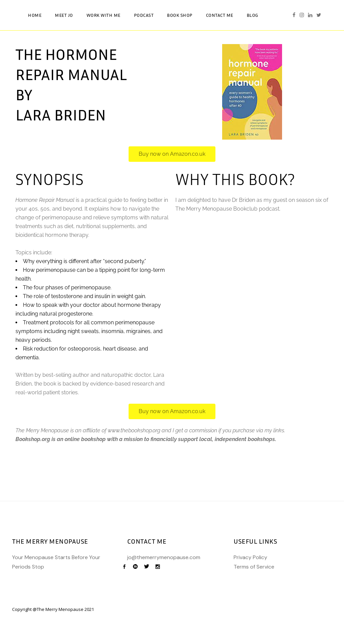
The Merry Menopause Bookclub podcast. (227, 209)
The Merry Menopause (60, 609)
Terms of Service (254, 566)
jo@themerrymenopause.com (163, 557)
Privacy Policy (250, 557)
